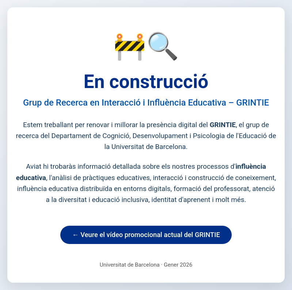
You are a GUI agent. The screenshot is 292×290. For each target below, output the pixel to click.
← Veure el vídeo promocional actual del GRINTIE (146, 235)
